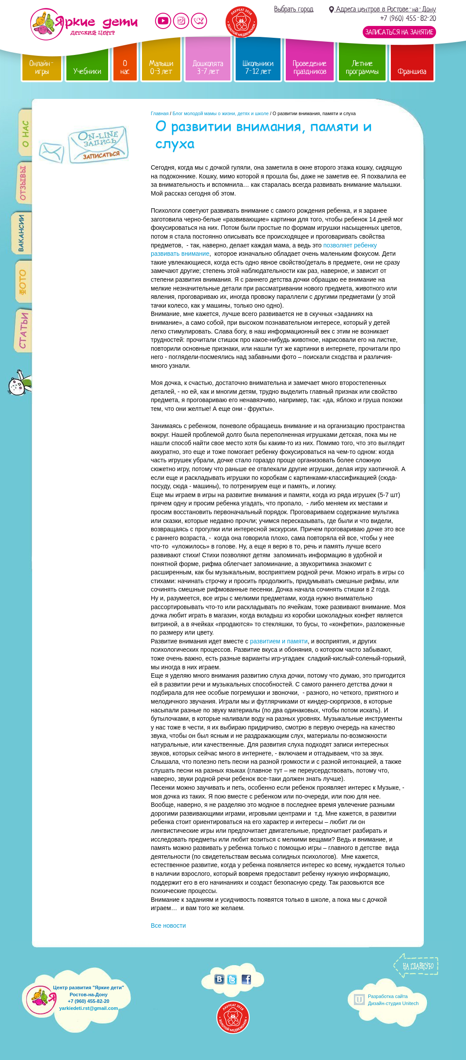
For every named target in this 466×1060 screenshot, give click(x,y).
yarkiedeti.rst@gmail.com (88, 1008)
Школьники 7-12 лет (258, 67)
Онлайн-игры (41, 67)
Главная (160, 113)
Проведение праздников (310, 67)
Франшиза (412, 71)
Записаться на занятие (399, 32)
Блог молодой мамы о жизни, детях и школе (220, 113)
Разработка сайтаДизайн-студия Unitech (393, 1000)
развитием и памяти (279, 641)
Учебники (87, 71)
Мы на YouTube (163, 21)
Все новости (168, 925)
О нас (125, 67)
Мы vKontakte (199, 21)
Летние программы (362, 67)
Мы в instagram (181, 21)
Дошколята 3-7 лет (208, 67)
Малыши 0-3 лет (161, 67)
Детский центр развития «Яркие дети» (84, 24)
